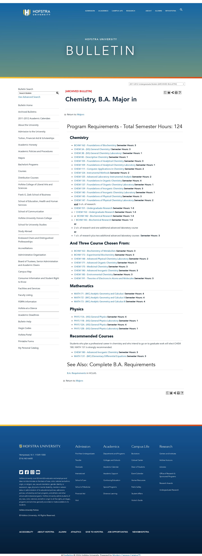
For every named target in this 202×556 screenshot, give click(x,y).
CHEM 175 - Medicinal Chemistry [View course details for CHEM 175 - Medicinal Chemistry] (91, 266)
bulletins (68, 554)
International (80, 469)
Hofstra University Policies (29, 510)
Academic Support (111, 472)
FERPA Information (27, 301)
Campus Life (117, 11)
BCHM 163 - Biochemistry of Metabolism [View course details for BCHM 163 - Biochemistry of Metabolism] (95, 250)
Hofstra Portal (25, 334)
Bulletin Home (25, 105)
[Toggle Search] (181, 9)
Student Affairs (137, 487)
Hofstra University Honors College (35, 218)
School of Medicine (83, 481)
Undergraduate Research (170, 484)
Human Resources (139, 475)
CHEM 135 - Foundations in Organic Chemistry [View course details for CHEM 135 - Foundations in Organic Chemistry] (98, 180)
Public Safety (136, 481)
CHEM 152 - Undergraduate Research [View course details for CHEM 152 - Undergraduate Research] (95, 212)
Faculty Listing (25, 295)
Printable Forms (26, 341)
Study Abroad (25, 231)
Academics (103, 11)
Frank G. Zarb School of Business (34, 194)
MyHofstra (170, 11)
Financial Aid (80, 487)
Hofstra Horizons (166, 458)
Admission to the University (31, 131)
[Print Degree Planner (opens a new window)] (165, 92)
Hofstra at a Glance (27, 308)
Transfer (78, 458)
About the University (28, 125)
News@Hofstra (140, 532)
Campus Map (25, 271)
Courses (22, 171)
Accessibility (26, 532)
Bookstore (135, 452)
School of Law (81, 475)
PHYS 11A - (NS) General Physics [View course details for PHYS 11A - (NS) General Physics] (90, 316)
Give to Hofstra (94, 532)
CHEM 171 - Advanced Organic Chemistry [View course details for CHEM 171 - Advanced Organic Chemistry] (95, 262)
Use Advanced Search (29, 97)
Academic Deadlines (28, 315)
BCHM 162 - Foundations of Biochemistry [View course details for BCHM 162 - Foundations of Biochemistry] (95, 145)
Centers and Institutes (169, 452)
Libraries (163, 464)
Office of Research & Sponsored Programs (168, 471)
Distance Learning (111, 490)
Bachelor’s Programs (28, 164)
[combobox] (157, 84)
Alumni (158, 11)
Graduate (79, 464)
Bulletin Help (24, 321)
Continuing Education (112, 478)
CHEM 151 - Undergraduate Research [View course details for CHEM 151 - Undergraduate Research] (93, 208)
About (149, 11)
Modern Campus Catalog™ (126, 554)
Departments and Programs (111, 454)
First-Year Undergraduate (86, 452)
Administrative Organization (32, 254)
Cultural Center (138, 458)
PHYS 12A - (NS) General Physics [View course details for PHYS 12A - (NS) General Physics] (90, 324)
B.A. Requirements (76, 373)
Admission (90, 11)
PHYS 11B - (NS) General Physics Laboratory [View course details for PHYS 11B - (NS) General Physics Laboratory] (96, 320)
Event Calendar (137, 469)
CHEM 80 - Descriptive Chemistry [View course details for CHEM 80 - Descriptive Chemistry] (91, 157)
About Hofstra (46, 532)
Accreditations (25, 248)
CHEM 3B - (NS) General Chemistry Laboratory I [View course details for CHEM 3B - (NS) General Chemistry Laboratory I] (98, 153)
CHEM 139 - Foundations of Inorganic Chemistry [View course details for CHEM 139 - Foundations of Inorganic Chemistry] (98, 188)
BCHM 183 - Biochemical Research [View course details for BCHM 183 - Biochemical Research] (93, 220)
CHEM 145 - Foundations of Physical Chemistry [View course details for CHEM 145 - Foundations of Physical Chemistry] (98, 196)
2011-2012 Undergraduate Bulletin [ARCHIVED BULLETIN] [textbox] (153, 84)
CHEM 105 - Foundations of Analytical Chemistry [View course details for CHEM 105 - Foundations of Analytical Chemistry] (99, 161)
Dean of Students (138, 464)
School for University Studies (32, 224)
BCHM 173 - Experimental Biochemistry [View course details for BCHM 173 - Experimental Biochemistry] (94, 254)
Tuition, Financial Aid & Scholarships (36, 138)
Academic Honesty (27, 144)
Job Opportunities (118, 532)
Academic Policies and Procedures (35, 151)
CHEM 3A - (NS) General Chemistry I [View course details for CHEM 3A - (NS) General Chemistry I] (92, 149)
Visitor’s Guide (137, 492)
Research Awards (166, 478)
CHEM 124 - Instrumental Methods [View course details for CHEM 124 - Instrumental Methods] (92, 172)
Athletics (76, 532)
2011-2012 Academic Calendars (34, 118)
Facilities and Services (29, 288)
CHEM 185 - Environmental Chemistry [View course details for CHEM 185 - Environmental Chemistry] (93, 274)
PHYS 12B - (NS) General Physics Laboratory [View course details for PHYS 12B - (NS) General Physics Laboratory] (96, 328)
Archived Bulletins (27, 111)
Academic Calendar (111, 467)
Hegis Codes (24, 328)
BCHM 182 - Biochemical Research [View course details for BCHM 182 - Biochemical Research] (94, 216)
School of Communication (31, 211)
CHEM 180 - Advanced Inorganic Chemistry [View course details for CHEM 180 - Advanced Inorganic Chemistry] (96, 270)
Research (130, 11)
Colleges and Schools (112, 461)
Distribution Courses (28, 177)
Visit (77, 492)
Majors (21, 158)
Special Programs (110, 484)
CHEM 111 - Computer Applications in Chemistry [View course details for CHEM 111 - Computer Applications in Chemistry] (99, 168)
